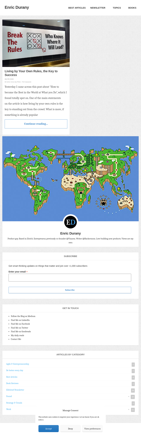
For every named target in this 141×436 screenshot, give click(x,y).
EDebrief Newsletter (15, 390)
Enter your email (18, 271)
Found (9, 396)
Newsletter (97, 8)
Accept (48, 428)
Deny (70, 428)
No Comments (26, 82)
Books (132, 8)
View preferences (92, 428)
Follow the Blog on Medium (23, 316)
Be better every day (11, 82)
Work (19, 82)
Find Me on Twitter (19, 327)
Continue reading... (36, 123)
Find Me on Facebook (20, 324)
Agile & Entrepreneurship (17, 364)
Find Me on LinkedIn (20, 320)
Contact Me (16, 339)
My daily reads (17, 335)
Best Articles (77, 8)
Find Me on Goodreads (21, 331)
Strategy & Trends (14, 403)
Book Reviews (12, 383)
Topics (116, 8)
